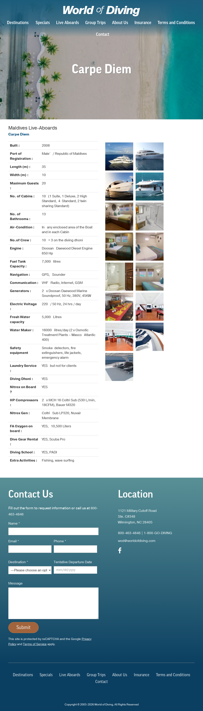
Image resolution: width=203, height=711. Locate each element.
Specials (43, 23)
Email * (13, 541)
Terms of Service (35, 644)
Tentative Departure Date (73, 562)
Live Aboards (67, 23)
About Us (120, 23)
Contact (102, 34)
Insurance (142, 23)
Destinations (18, 23)
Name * (14, 523)
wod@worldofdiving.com (136, 541)
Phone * (60, 541)
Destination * (18, 562)
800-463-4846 (129, 533)
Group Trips (95, 23)
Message (15, 583)
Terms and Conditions (176, 23)
